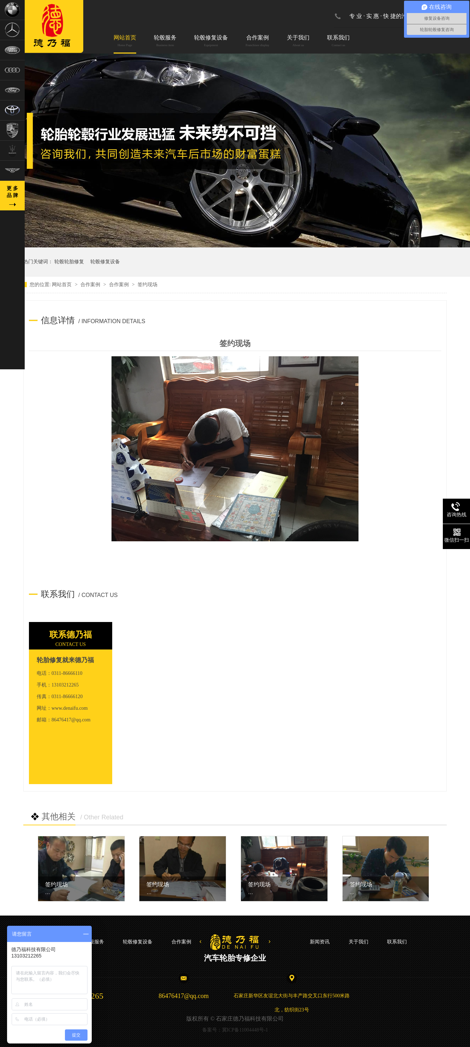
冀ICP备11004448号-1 (245, 1030)
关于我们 (298, 41)
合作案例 (257, 41)
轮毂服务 (165, 41)
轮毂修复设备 (211, 41)
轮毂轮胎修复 (69, 261)
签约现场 (56, 884)
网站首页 (125, 41)
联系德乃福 (70, 634)
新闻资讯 (320, 941)
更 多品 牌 (12, 192)
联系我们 (338, 41)
